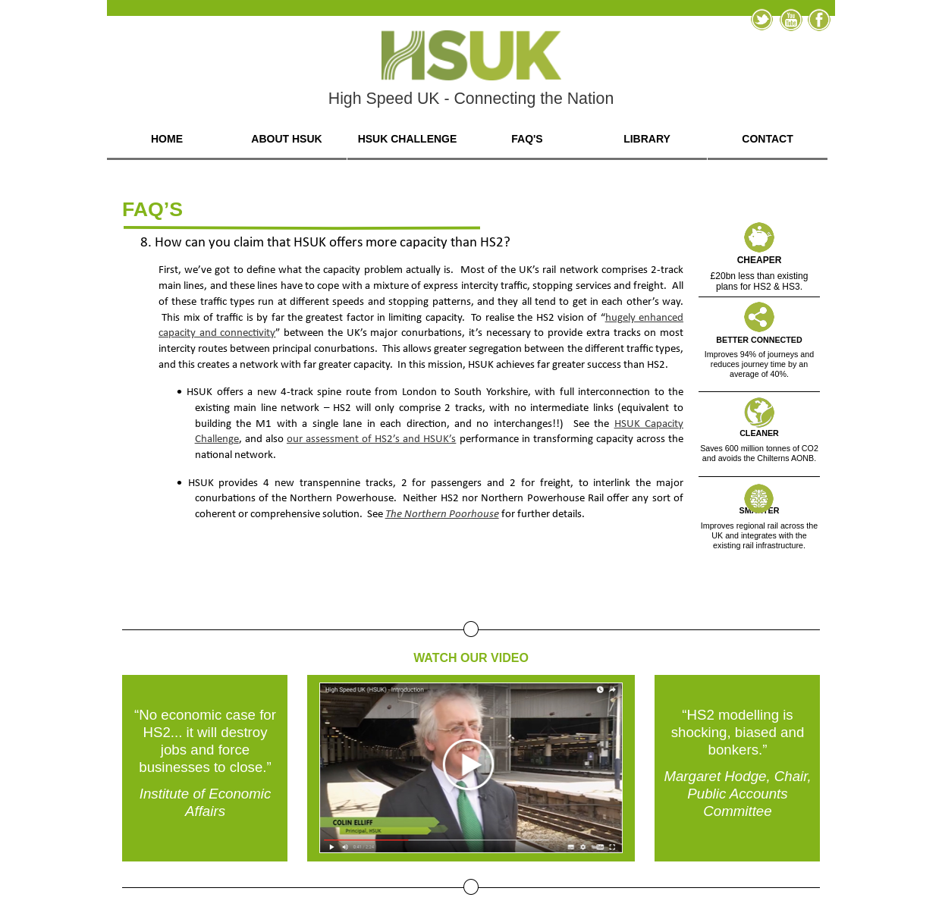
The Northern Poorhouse (442, 514)
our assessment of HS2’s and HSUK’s (372, 439)
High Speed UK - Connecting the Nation (471, 98)
